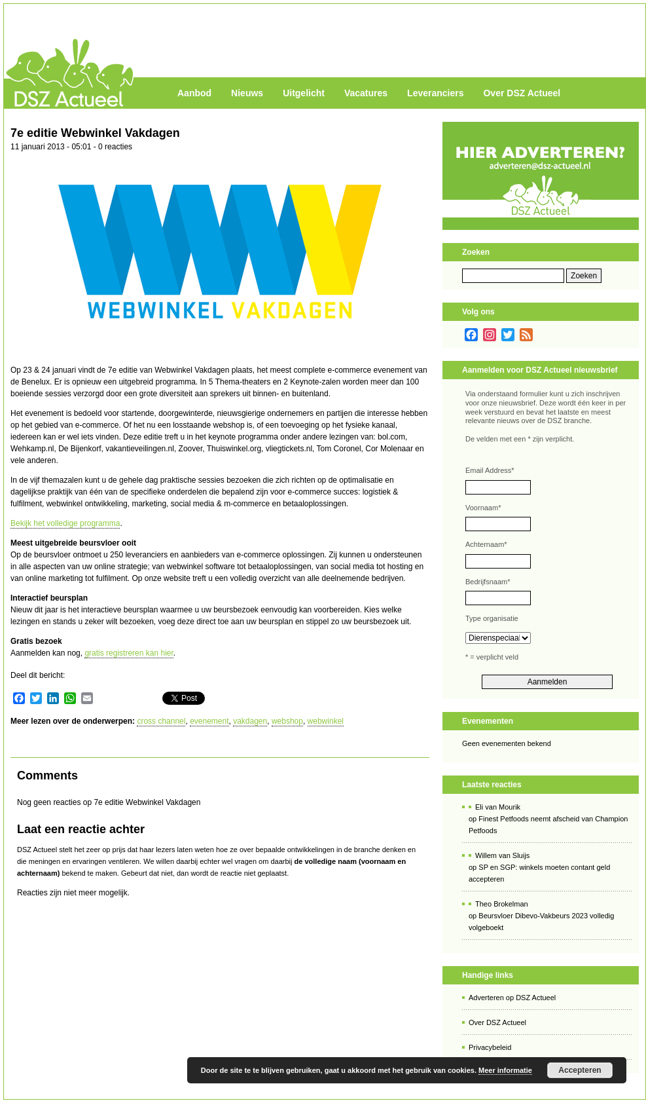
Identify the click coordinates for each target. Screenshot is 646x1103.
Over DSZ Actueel (521, 93)
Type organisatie (491, 618)
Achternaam (486, 544)
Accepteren (579, 1070)
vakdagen (250, 721)
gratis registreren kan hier (128, 653)
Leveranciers (435, 93)
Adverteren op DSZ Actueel (512, 997)
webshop (287, 721)
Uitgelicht (304, 93)
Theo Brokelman (501, 904)
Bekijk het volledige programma (65, 523)
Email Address (489, 470)
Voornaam (483, 508)
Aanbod (194, 93)
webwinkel (326, 721)
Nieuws (247, 93)
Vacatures (365, 93)
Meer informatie (505, 1070)
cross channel (161, 721)
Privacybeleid (490, 1047)
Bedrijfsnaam (487, 582)
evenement (209, 721)
